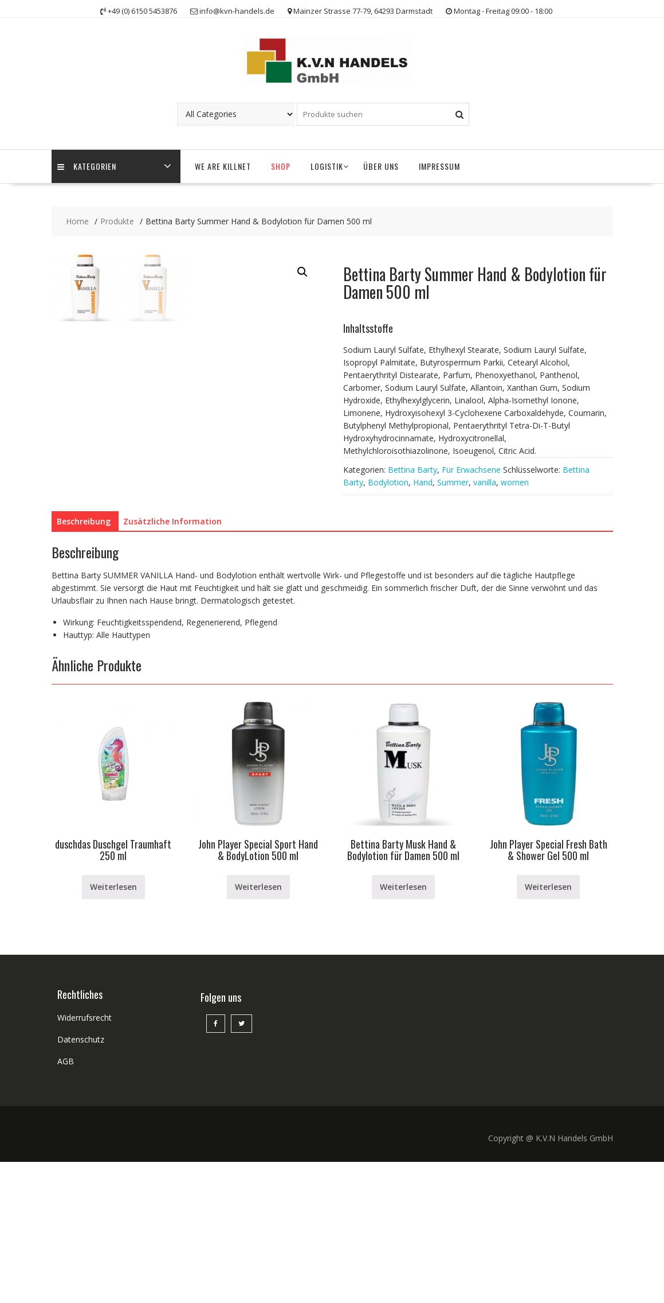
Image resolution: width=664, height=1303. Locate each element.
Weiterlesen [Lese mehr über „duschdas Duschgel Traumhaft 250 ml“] (113, 1027)
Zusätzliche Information (172, 661)
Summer (453, 482)
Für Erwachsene (471, 469)
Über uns (381, 166)
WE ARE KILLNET (223, 166)
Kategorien (86, 167)
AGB (65, 1202)
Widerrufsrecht (84, 1158)
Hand (423, 482)
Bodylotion (388, 482)
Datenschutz (80, 1180)
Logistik (327, 166)
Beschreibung (84, 661)
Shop (280, 166)
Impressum (439, 166)
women (515, 482)
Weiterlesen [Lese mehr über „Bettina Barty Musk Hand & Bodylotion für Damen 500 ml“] (403, 1027)
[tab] (84, 662)
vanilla (484, 482)
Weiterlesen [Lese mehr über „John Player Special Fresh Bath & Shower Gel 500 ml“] (548, 1027)
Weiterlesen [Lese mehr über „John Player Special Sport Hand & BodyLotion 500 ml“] (258, 1027)
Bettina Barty (412, 469)
